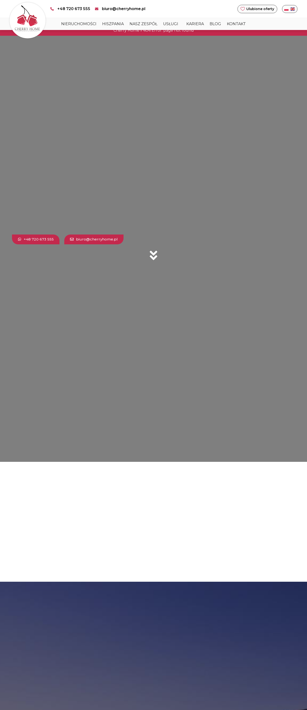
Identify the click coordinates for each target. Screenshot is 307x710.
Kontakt (236, 24)
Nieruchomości (78, 24)
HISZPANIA (113, 24)
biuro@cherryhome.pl (123, 8)
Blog (215, 24)
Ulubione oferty (260, 9)
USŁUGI (172, 24)
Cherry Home (126, 30)
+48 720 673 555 (73, 8)
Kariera (195, 24)
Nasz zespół (143, 24)
